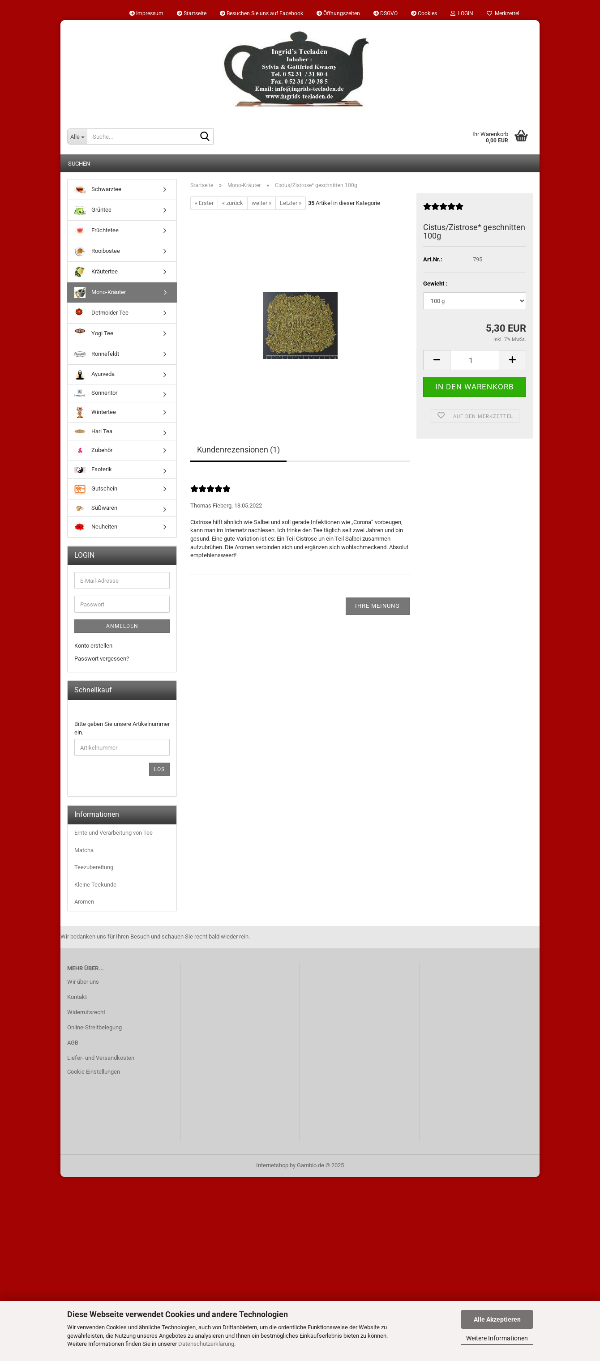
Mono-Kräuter (100, 292)
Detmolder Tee (101, 313)
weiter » (261, 203)
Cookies (424, 13)
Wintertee (95, 412)
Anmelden (122, 626)
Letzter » (290, 203)
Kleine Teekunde (95, 884)
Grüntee (92, 210)
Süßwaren (95, 507)
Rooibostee (97, 251)
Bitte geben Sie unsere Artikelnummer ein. (122, 728)
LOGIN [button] (461, 13)
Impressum (146, 13)
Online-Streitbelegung (94, 1027)
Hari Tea (93, 431)
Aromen (84, 901)
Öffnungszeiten (338, 13)
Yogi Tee (93, 333)
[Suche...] (77, 136)
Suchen (79, 163)
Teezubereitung (93, 867)
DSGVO (385, 13)
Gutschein (95, 489)
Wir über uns (83, 981)
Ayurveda (94, 374)
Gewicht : (435, 283)
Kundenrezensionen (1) (238, 449)
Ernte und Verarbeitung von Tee (113, 832)
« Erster (204, 203)
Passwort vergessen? (101, 658)
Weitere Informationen (497, 1338)
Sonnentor (95, 393)
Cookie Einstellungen (93, 1071)
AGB (72, 1042)
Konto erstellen (93, 645)
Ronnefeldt (96, 354)
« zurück (232, 203)
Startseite (191, 13)
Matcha (84, 850)
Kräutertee (96, 271)
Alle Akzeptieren (497, 1319)
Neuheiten (95, 527)
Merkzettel (503, 13)
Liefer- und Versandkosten (100, 1057)
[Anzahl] (474, 360)
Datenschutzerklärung (206, 1343)
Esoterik (93, 469)
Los (159, 769)
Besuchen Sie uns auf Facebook (261, 13)
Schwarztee (97, 189)
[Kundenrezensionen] (443, 210)
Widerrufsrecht (86, 1012)
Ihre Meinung (377, 605)
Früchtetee (96, 230)
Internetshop (272, 1165)
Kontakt (77, 997)
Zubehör (93, 450)
